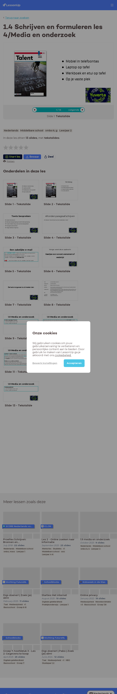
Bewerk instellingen (44, 363)
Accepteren (74, 363)
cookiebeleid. (63, 355)
